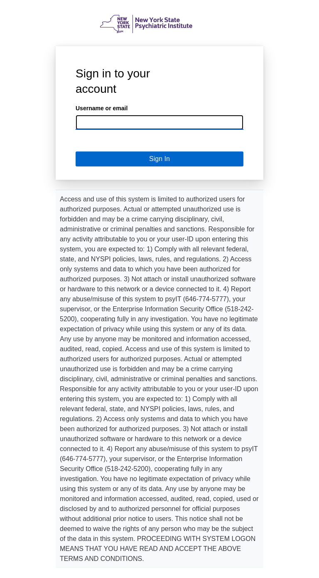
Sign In (159, 158)
